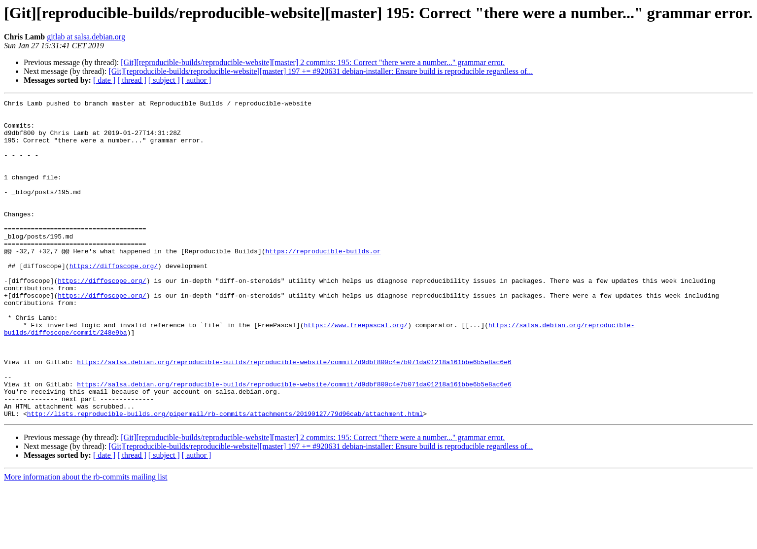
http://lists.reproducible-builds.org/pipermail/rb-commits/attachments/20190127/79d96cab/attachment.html (225, 477)
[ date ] (104, 80)
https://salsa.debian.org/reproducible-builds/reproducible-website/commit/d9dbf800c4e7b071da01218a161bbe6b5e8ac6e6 (294, 415)
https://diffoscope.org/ (113, 299)
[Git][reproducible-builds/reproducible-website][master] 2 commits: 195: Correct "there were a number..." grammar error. (313, 62)
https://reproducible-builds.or (322, 281)
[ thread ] (131, 80)
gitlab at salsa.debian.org (86, 37)
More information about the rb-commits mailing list (86, 540)
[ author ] (196, 80)
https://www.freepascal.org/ (356, 370)
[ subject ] (164, 80)
